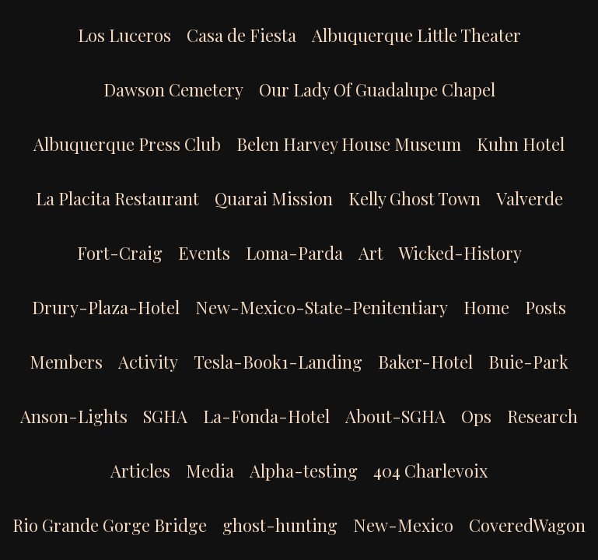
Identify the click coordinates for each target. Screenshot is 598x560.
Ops (476, 416)
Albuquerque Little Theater (416, 35)
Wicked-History (460, 252)
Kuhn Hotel (521, 144)
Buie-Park (528, 361)
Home (486, 307)
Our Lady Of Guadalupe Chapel (377, 89)
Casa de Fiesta (241, 35)
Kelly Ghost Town (414, 198)
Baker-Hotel (425, 361)
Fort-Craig (120, 252)
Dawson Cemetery (173, 89)
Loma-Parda (294, 252)
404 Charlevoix (430, 470)
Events (204, 252)
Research (542, 416)
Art (370, 252)
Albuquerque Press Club (127, 144)
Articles (140, 470)
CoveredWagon (527, 525)
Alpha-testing (304, 470)
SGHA (165, 416)
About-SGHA (395, 416)
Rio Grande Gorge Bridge (109, 525)
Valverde (529, 198)
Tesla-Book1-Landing (278, 361)
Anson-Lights (74, 416)
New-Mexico (403, 525)
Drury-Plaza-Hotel (106, 307)
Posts (545, 307)
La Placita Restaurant (117, 198)
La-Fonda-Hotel (266, 416)
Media (210, 470)
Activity (148, 361)
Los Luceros (124, 35)
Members (66, 361)
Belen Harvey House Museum (348, 144)
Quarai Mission (274, 198)
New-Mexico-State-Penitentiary (321, 307)
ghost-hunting (279, 525)
